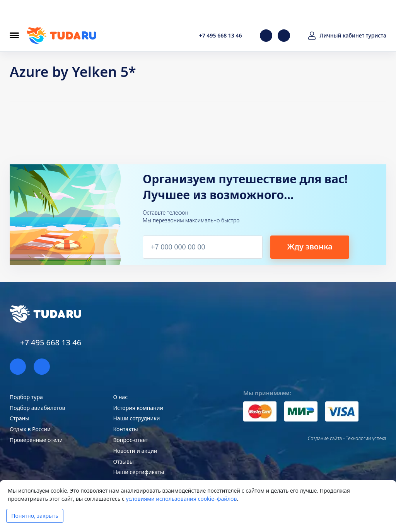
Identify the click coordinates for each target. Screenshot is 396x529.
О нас (120, 397)
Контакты (125, 429)
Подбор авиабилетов (37, 407)
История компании (138, 407)
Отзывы (123, 461)
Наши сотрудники (136, 418)
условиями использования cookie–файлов (181, 498)
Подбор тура (26, 397)
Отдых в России (30, 429)
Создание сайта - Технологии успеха (347, 438)
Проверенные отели (36, 440)
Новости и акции (135, 450)
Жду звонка (310, 246)
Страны (19, 418)
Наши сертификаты (138, 472)
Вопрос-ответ (130, 440)
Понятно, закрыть (34, 515)
